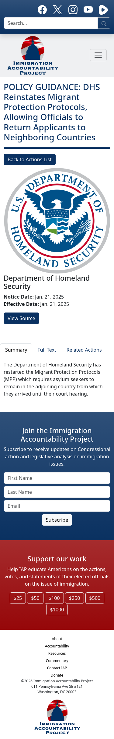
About (57, 638)
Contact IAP (57, 667)
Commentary (57, 660)
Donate (57, 675)
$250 (74, 598)
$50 (35, 598)
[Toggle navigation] (98, 55)
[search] (51, 23)
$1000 (57, 609)
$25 (18, 598)
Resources (57, 653)
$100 (54, 598)
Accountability (57, 646)
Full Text (46, 349)
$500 (95, 598)
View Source (21, 318)
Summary (16, 349)
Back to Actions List (30, 159)
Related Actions (84, 349)
